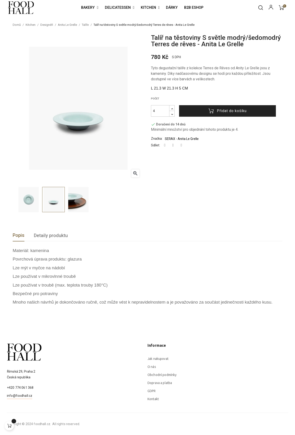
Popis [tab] (18, 235)
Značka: (156, 138)
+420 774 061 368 (20, 410)
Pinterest (181, 145)
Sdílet (164, 145)
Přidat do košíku (228, 111)
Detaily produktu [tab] (51, 235)
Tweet (173, 145)
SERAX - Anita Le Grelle (182, 139)
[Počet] (160, 111)
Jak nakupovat (158, 405)
